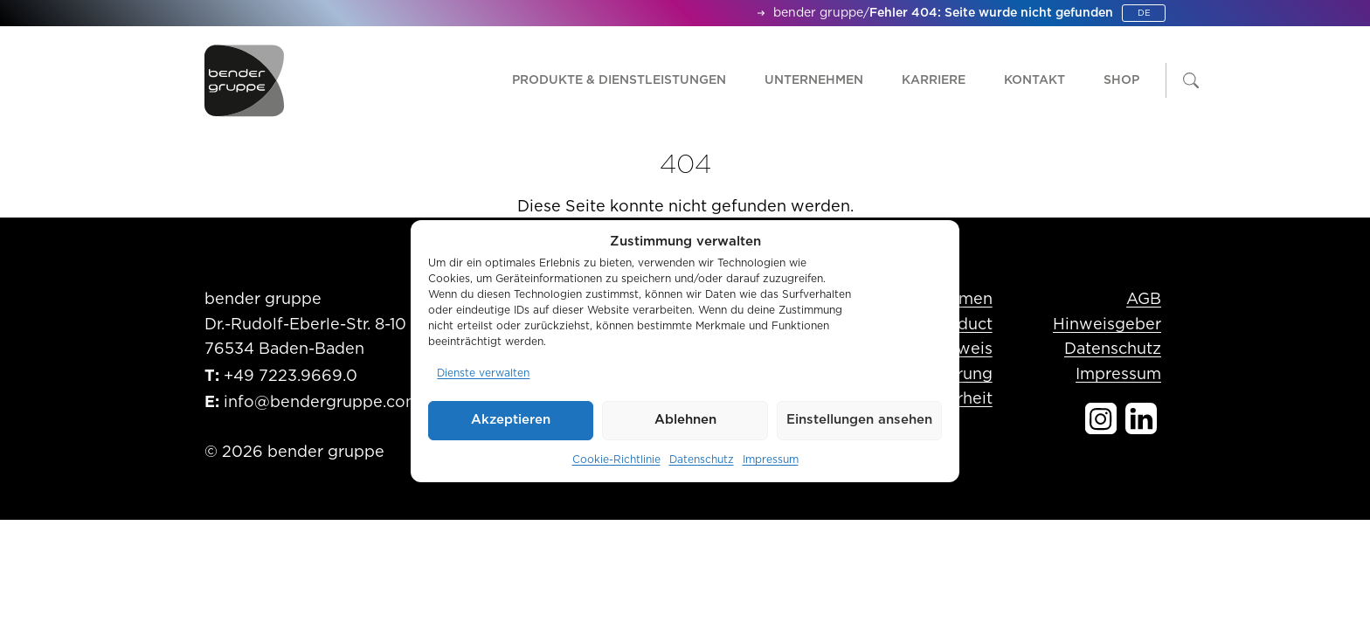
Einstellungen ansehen (859, 419)
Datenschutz (701, 459)
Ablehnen (685, 419)
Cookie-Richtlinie (616, 459)
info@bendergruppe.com (322, 403)
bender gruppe (818, 13)
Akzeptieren (510, 419)
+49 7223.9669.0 (290, 376)
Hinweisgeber (1107, 325)
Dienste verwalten (483, 373)
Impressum (771, 459)
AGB (1143, 300)
